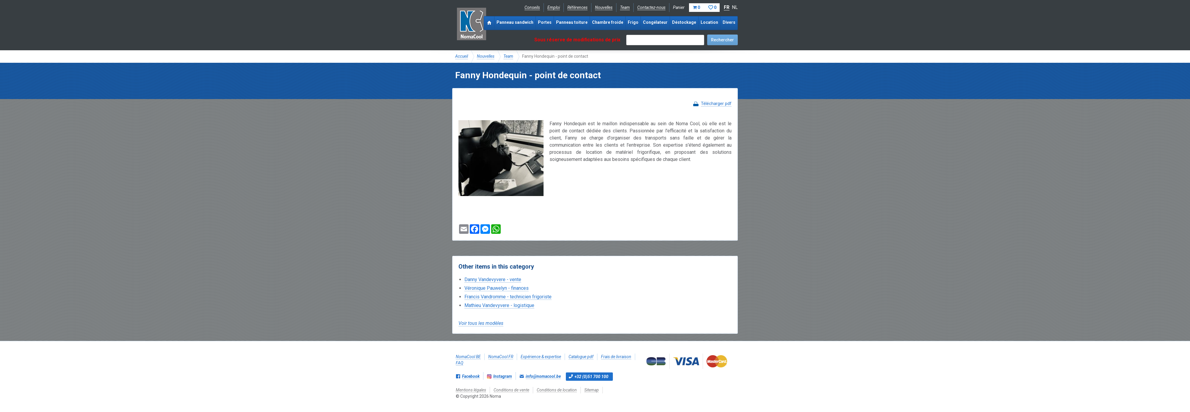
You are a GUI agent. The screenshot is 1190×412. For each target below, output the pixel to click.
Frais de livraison (616, 356)
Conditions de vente (511, 390)
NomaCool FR (500, 356)
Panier (696, 7)
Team (625, 7)
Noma (471, 24)
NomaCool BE (468, 356)
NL (735, 7)
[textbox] (665, 40)
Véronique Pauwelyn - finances (496, 288)
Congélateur (655, 22)
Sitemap (591, 390)
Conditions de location (557, 390)
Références (577, 7)
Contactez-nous (651, 7)
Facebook (471, 376)
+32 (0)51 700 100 (591, 376)
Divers (729, 22)
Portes (545, 22)
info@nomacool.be (543, 376)
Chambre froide (607, 22)
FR (726, 7)
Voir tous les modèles (480, 323)
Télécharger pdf (716, 103)
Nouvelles (604, 7)
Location (709, 22)
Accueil (461, 56)
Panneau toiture (572, 22)
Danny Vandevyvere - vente (492, 279)
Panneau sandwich (515, 22)
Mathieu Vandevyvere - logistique (499, 305)
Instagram (502, 376)
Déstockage (684, 22)
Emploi (553, 7)
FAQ (459, 363)
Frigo (633, 22)
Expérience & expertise (541, 356)
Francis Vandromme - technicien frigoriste (508, 297)
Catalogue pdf (581, 356)
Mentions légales (471, 390)
